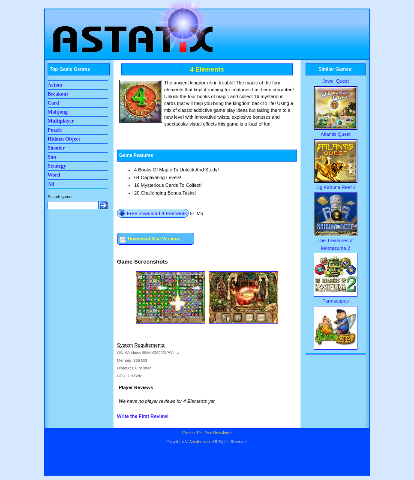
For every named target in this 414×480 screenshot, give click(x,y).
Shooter (56, 148)
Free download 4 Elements (157, 213)
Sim (52, 157)
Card (53, 103)
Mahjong (58, 112)
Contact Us (191, 432)
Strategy (57, 166)
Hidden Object (64, 139)
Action (55, 85)
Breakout (58, 94)
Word (54, 175)
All (51, 184)
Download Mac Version (153, 238)
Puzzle (55, 130)
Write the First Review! (142, 416)
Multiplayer (61, 121)
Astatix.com (199, 441)
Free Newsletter (218, 432)
